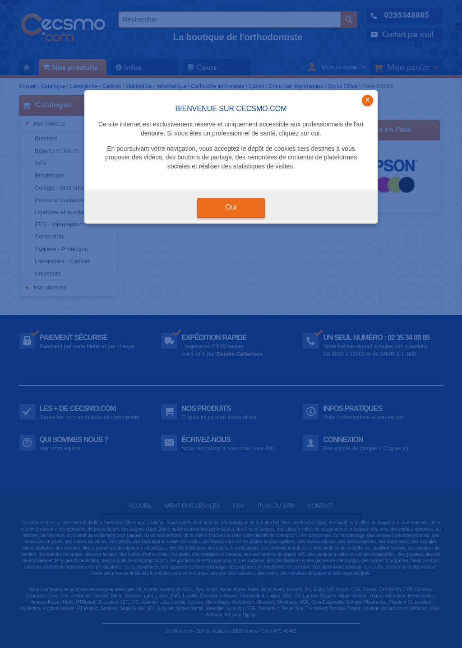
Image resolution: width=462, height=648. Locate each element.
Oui (231, 207)
